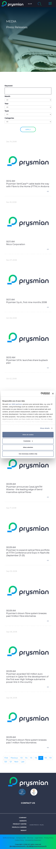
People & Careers (19, 827)
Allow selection (28, 447)
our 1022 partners (15, 404)
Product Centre (19, 824)
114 (26, 758)
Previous (14, 758)
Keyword (8, 86)
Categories (9, 118)
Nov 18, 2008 (11, 202)
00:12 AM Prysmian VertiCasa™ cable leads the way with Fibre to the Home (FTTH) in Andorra (27, 184)
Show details (45, 428)
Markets (23, 821)
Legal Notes (39, 838)
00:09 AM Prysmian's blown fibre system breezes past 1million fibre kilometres (26, 613)
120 (5, 762)
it (31, 4)
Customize (28, 441)
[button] (50, 3)
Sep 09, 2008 (11, 571)
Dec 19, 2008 (11, 142)
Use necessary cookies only (28, 454)
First (6, 758)
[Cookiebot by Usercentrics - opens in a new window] (41, 393)
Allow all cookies (27, 434)
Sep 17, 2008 (11, 508)
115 (31, 758)
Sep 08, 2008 (11, 632)
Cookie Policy (19, 840)
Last (22, 762)
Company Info (21, 838)
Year (6, 104)
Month (7, 96)
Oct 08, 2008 (11, 318)
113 (21, 758)
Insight (23, 830)
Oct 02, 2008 (11, 379)
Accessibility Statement (33, 840)
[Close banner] (53, 393)
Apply (28, 129)
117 (41, 758)
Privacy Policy (48, 838)
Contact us (28, 803)
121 (11, 762)
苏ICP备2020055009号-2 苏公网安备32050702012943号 (28, 846)
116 (36, 758)
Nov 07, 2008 (11, 260)
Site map (30, 838)
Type (7, 111)
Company (22, 817)
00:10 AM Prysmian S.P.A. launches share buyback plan (27, 360)
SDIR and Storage (9, 838)
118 (45, 758)
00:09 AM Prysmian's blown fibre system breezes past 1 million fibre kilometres (26, 740)
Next (16, 762)
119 (50, 758)
